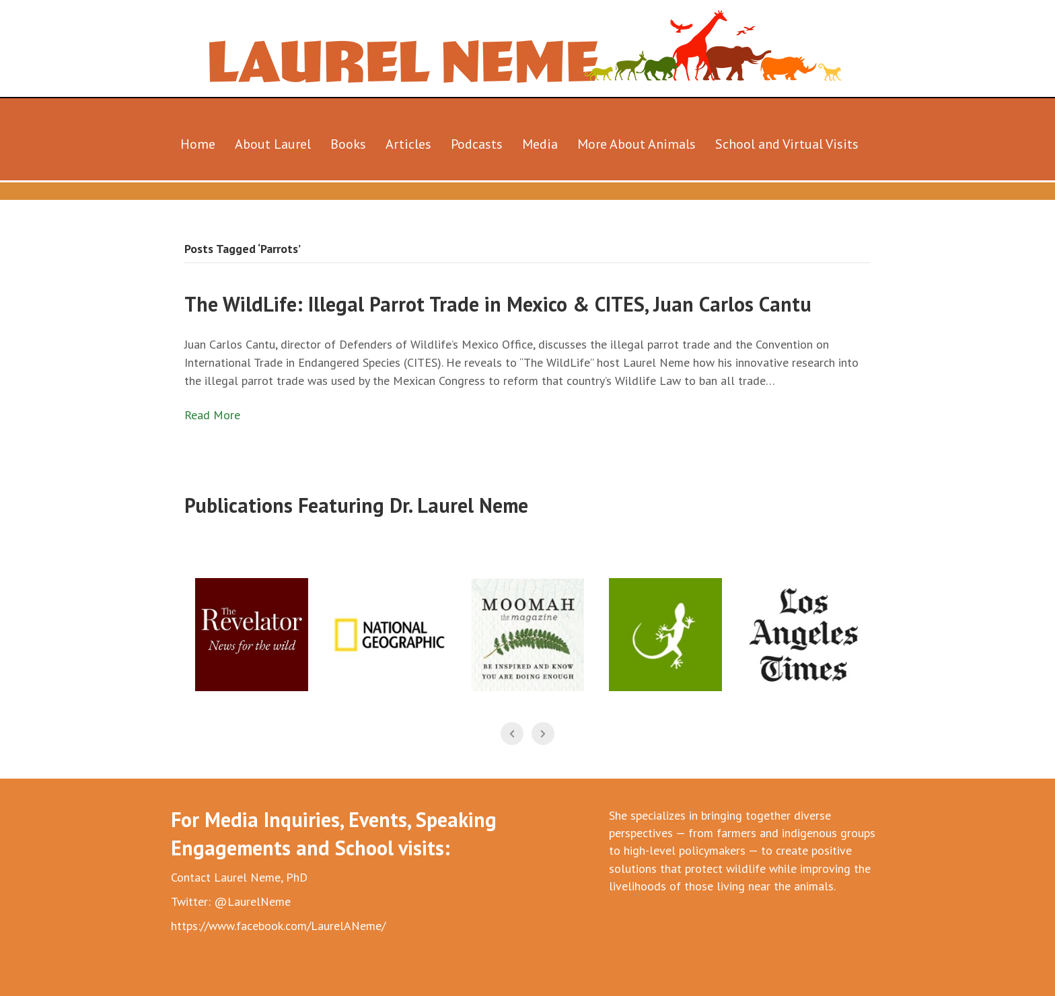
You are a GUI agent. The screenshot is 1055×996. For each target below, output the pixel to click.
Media (540, 144)
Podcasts (477, 144)
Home (197, 144)
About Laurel (273, 144)
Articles (408, 144)
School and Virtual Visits (787, 144)
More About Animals (636, 144)
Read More (212, 415)
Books (348, 144)
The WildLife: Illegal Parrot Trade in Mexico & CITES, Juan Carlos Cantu (497, 304)
